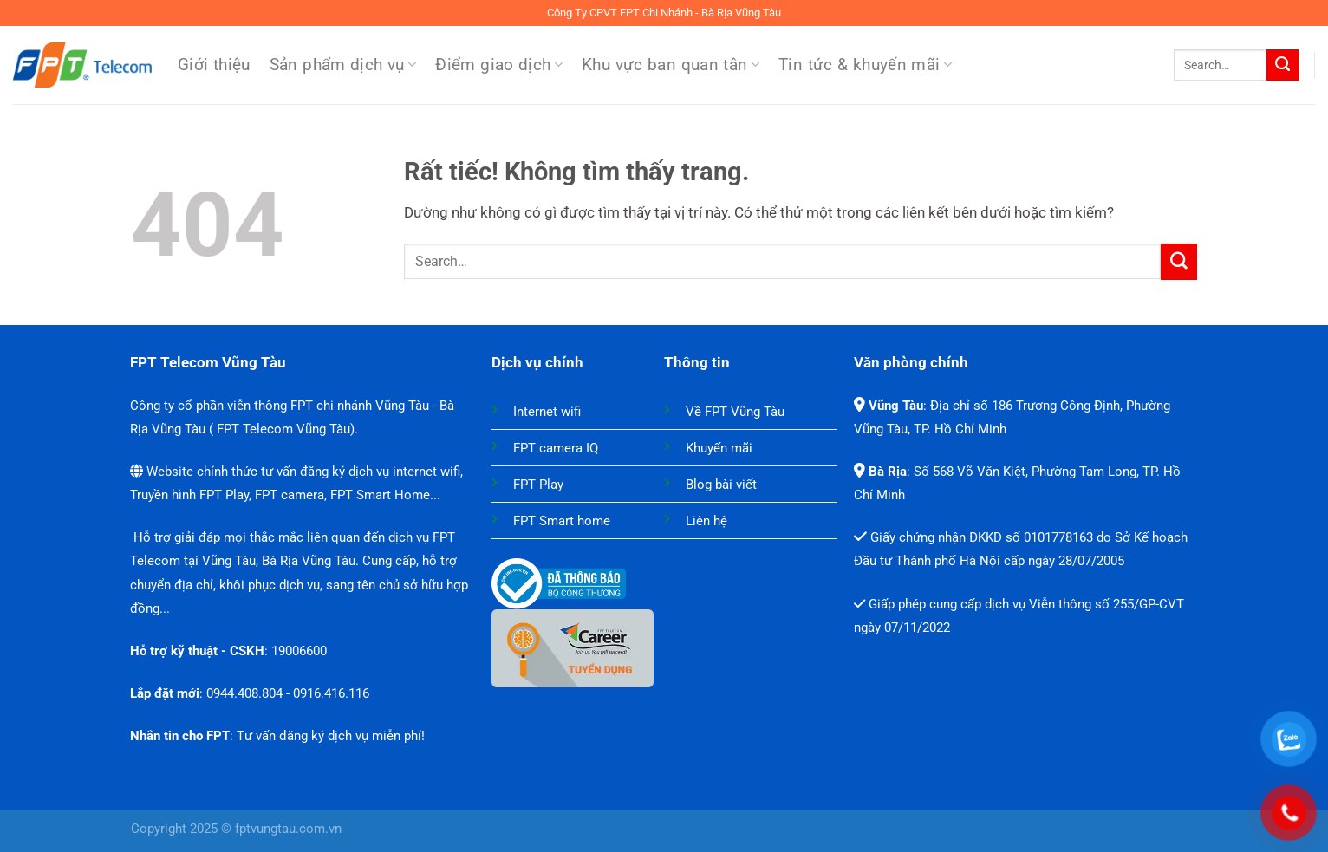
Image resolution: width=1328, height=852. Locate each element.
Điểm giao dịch (499, 65)
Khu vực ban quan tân (670, 65)
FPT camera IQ (555, 448)
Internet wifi (547, 411)
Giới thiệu (214, 65)
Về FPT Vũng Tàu (735, 411)
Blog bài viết (721, 484)
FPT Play (538, 484)
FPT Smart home (561, 521)
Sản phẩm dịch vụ (343, 65)
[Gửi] (1282, 65)
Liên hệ (706, 521)
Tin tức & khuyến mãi (865, 65)
